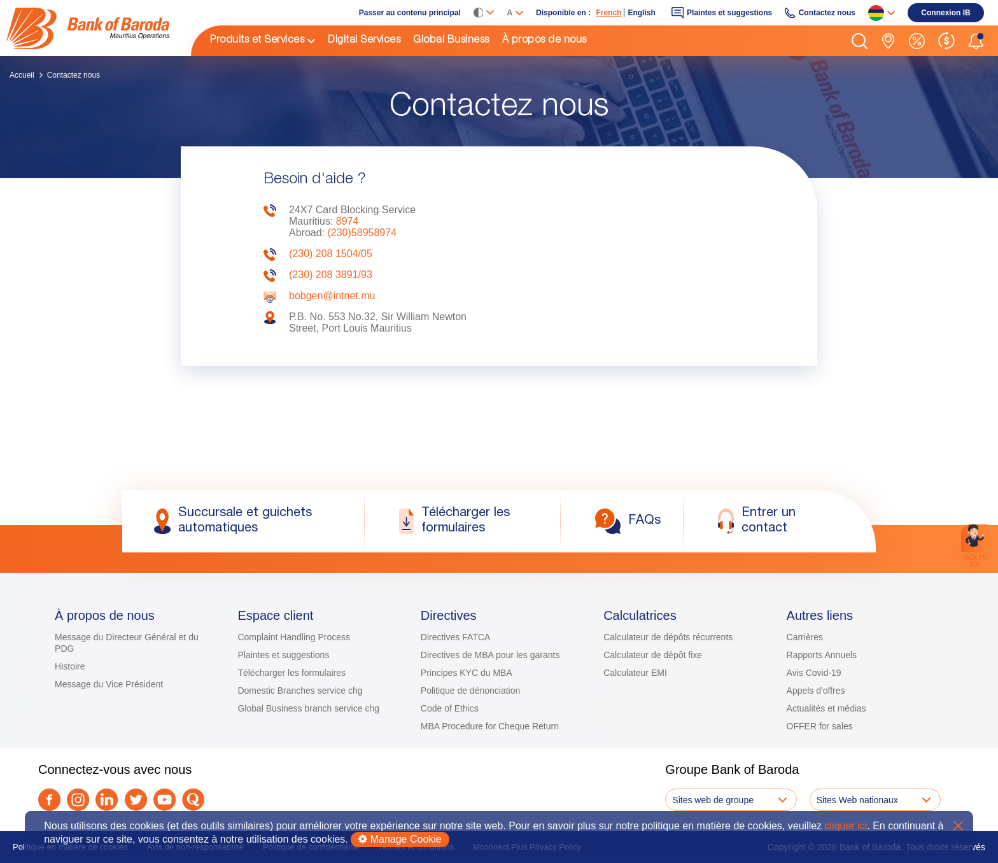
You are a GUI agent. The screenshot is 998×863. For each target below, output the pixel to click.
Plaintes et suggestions (283, 655)
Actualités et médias (826, 708)
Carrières (805, 637)
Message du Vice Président (109, 684)
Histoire (70, 666)
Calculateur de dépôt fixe (652, 655)
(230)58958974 (362, 232)
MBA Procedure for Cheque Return (490, 726)
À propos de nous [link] (544, 41)
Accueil (22, 75)
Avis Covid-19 (814, 673)
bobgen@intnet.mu (332, 295)
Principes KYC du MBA (466, 673)
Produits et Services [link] (257, 41)
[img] (98, 28)
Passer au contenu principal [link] (410, 12)
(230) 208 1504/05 (330, 253)
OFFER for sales (820, 726)
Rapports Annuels (822, 655)
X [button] (958, 825)
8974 (347, 221)
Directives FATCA (455, 637)
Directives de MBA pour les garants (490, 655)
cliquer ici (846, 825)
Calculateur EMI (635, 673)
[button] (860, 41)
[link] (98, 28)
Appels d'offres (816, 690)
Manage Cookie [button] (400, 839)
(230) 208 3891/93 (330, 274)
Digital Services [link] (364, 41)
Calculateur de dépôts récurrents (668, 637)
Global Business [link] (451, 41)
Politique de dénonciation (470, 690)
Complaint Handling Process (293, 637)
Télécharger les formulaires (291, 673)
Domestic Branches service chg (299, 690)
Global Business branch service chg (308, 708)
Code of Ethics (450, 708)
